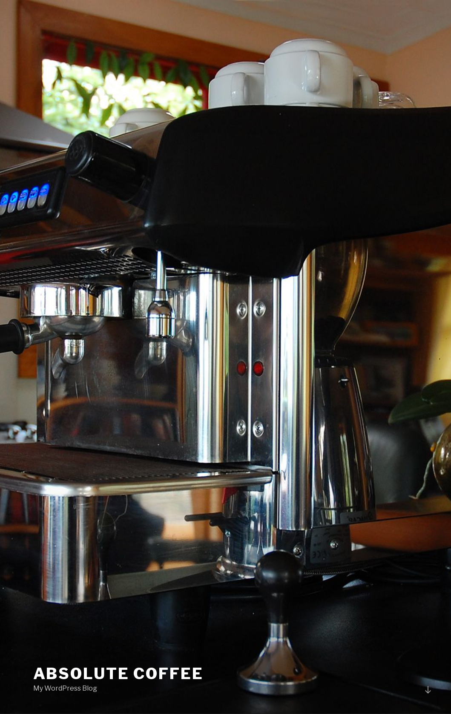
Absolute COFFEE (118, 673)
